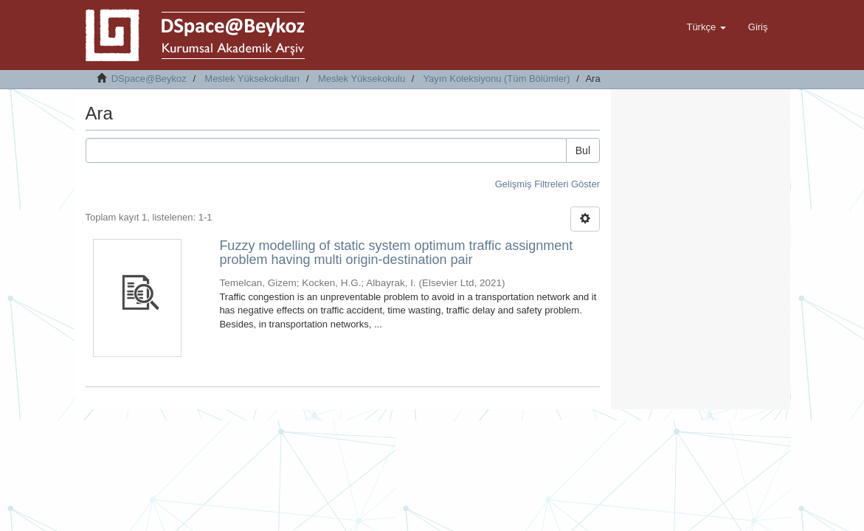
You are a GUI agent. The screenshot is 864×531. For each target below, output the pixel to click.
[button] (705, 27)
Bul (583, 150)
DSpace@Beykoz (149, 78)
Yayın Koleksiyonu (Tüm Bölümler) (496, 78)
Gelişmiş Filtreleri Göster (547, 184)
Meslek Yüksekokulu (361, 78)
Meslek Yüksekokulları (252, 78)
